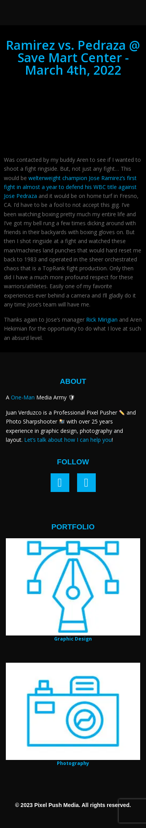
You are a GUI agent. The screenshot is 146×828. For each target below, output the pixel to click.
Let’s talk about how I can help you (68, 439)
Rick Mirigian (102, 319)
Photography (73, 763)
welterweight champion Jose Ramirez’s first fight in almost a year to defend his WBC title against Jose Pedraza (70, 187)
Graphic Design (73, 638)
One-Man (23, 397)
